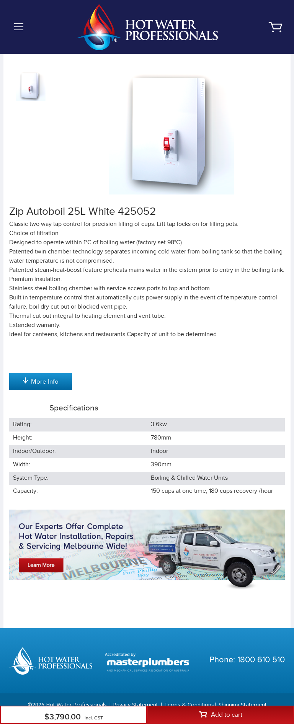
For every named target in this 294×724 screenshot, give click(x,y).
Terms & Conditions (189, 704)
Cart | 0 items (275, 27)
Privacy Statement (135, 704)
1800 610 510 (261, 660)
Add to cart (220, 715)
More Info (41, 381)
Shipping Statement (243, 704)
